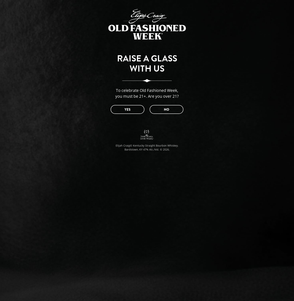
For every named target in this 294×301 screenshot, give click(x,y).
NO (166, 109)
